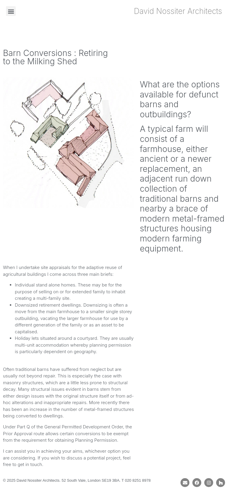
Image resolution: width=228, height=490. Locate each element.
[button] (11, 11)
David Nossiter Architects (178, 11)
